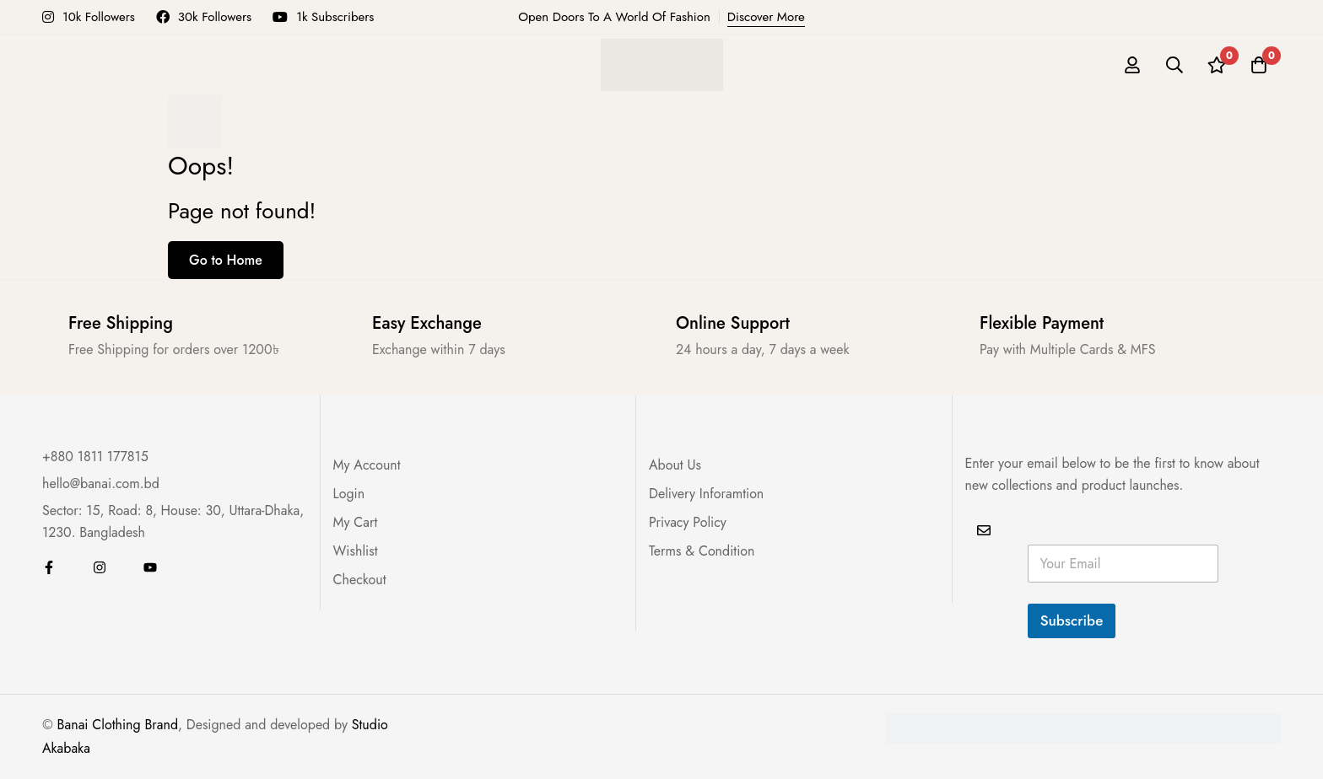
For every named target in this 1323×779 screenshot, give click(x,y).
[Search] (1174, 65)
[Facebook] (49, 567)
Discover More (766, 17)
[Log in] (1132, 65)
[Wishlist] (1217, 65)
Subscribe (1072, 620)
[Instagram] (99, 567)
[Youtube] (150, 567)
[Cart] (1259, 65)
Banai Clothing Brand (117, 724)
